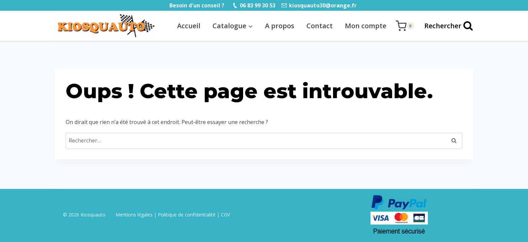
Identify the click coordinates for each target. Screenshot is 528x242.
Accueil (188, 25)
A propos (279, 25)
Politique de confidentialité (187, 214)
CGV (225, 214)
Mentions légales (135, 214)
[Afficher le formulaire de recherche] (445, 26)
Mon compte (365, 25)
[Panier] (405, 26)
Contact (319, 25)
